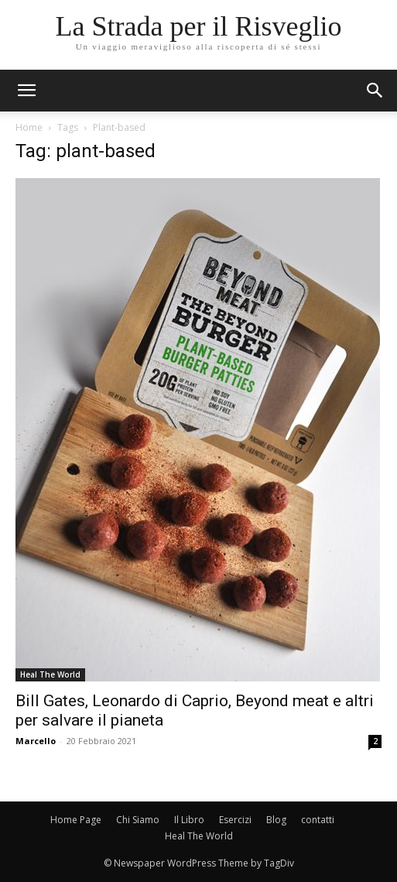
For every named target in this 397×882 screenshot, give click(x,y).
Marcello (35, 740)
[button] (375, 91)
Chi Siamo (137, 819)
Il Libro (189, 819)
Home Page (75, 819)
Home (29, 127)
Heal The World (50, 674)
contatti (317, 819)
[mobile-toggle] (26, 91)
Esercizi (235, 819)
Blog (276, 819)
